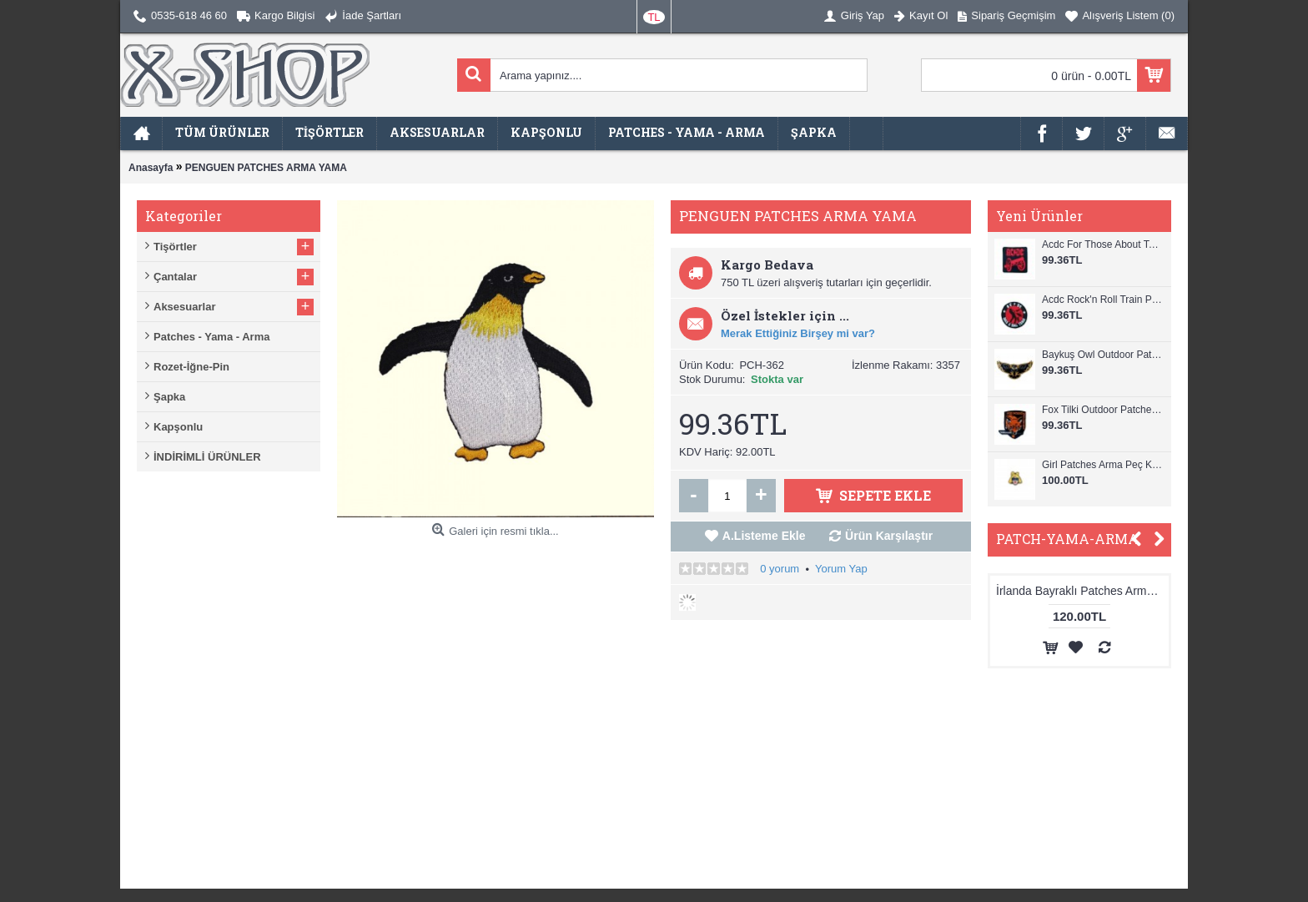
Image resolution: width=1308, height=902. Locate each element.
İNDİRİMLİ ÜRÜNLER (207, 457)
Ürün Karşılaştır (889, 535)
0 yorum (779, 568)
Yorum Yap (841, 568)
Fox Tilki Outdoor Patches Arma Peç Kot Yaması (1102, 410)
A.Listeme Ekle (764, 535)
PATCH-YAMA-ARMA (1067, 538)
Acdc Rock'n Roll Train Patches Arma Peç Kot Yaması (1102, 299)
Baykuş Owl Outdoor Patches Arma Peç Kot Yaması (1102, 354)
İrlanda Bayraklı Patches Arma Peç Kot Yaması (1104, 590)
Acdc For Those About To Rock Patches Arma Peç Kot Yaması (1102, 244)
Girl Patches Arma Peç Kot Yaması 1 (1102, 465)
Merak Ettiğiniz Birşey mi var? (798, 333)
